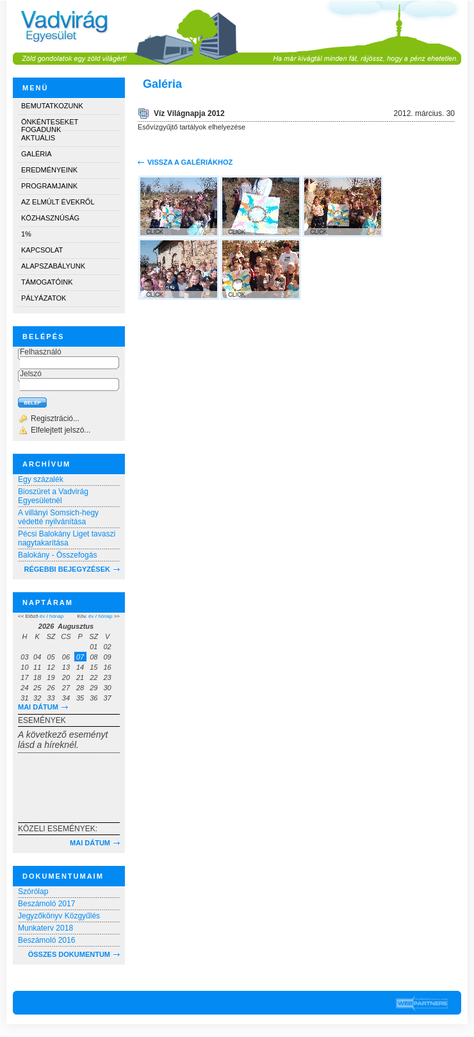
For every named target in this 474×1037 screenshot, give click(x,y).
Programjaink (49, 186)
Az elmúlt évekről (58, 202)
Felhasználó (40, 351)
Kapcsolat (42, 250)
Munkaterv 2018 (45, 928)
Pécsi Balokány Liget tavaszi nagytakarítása (66, 538)
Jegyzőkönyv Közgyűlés (59, 915)
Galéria (36, 154)
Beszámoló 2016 (46, 940)
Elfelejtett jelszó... (60, 430)
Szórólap (33, 891)
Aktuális (38, 138)
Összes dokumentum (69, 954)
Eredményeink (49, 170)
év (42, 616)
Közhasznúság (50, 218)
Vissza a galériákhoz (190, 162)
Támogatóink (46, 282)
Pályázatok (43, 298)
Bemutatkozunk (52, 106)
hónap (56, 616)
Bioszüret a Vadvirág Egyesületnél (53, 496)
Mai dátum (38, 707)
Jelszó (31, 373)
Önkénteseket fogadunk (49, 124)
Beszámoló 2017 (46, 903)
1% (26, 234)
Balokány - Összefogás (57, 555)
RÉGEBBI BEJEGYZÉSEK (67, 569)
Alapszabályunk (53, 266)
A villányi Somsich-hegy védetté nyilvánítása (58, 517)
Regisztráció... (55, 418)
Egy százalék (40, 479)
